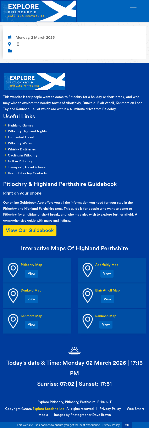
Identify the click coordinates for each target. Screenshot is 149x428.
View (31, 273)
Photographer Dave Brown (91, 415)
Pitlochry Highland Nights (25, 131)
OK (127, 425)
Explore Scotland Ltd (49, 409)
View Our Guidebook (30, 230)
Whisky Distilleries (19, 149)
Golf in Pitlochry (17, 161)
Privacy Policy (110, 409)
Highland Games (18, 125)
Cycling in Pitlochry (20, 155)
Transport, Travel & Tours (24, 167)
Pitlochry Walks (17, 143)
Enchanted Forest (18, 137)
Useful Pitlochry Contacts (25, 173)
